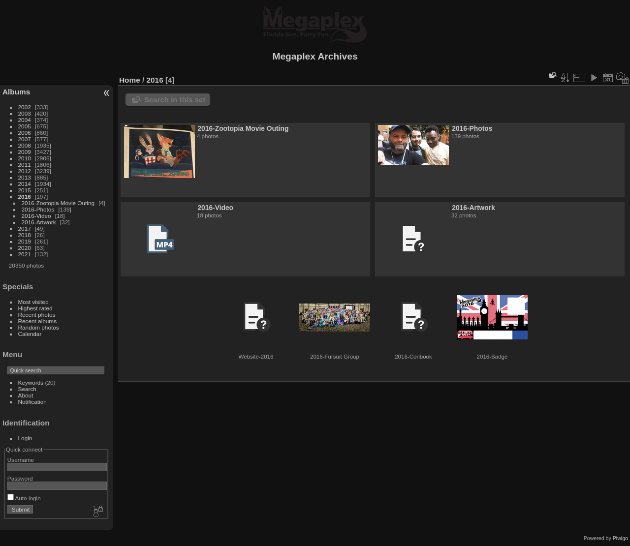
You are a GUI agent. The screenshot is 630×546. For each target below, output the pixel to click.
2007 (24, 139)
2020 (24, 247)
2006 (24, 132)
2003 (24, 113)
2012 (24, 171)
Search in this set (174, 99)
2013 (24, 177)
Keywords (31, 382)
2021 (24, 254)
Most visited (33, 302)
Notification (32, 401)
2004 (24, 120)
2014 (24, 184)
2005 (24, 126)
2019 (24, 241)
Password (20, 478)
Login (25, 438)
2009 (24, 152)
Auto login (24, 498)
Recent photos (37, 314)
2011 (24, 164)
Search (27, 389)
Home (129, 80)
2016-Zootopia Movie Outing (58, 203)
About (25, 395)
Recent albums (37, 321)
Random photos (38, 327)
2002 (24, 107)
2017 (24, 228)
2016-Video (36, 215)
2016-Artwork (39, 222)
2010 (24, 158)
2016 (24, 196)
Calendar (30, 334)
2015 (24, 190)
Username (20, 459)
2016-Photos (38, 209)
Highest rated (35, 308)
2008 (24, 145)
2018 (24, 235)
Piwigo (620, 538)
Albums (16, 92)
